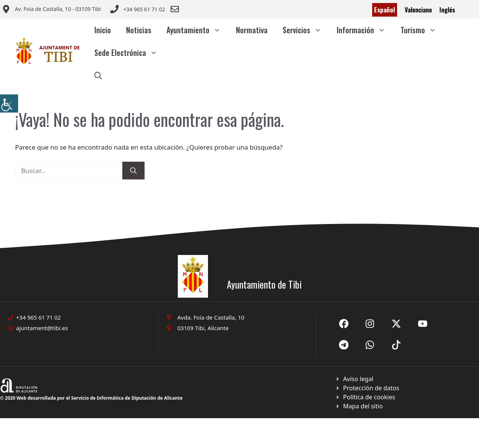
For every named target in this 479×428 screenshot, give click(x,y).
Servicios (306, 30)
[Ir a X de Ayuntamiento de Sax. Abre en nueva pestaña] (369, 323)
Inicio (102, 30)
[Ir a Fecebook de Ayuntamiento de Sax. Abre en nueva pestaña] (343, 323)
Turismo (422, 30)
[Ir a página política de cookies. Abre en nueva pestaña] (367, 387)
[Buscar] (133, 171)
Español (384, 9)
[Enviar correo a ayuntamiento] (51, 10)
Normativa (252, 30)
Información (365, 30)
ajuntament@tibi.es (42, 328)
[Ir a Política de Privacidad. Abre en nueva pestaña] (354, 378)
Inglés (447, 9)
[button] (98, 75)
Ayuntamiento (197, 30)
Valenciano (418, 9)
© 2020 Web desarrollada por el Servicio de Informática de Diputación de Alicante (91, 398)
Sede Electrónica (129, 52)
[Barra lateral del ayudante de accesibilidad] (9, 103)
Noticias (138, 30)
